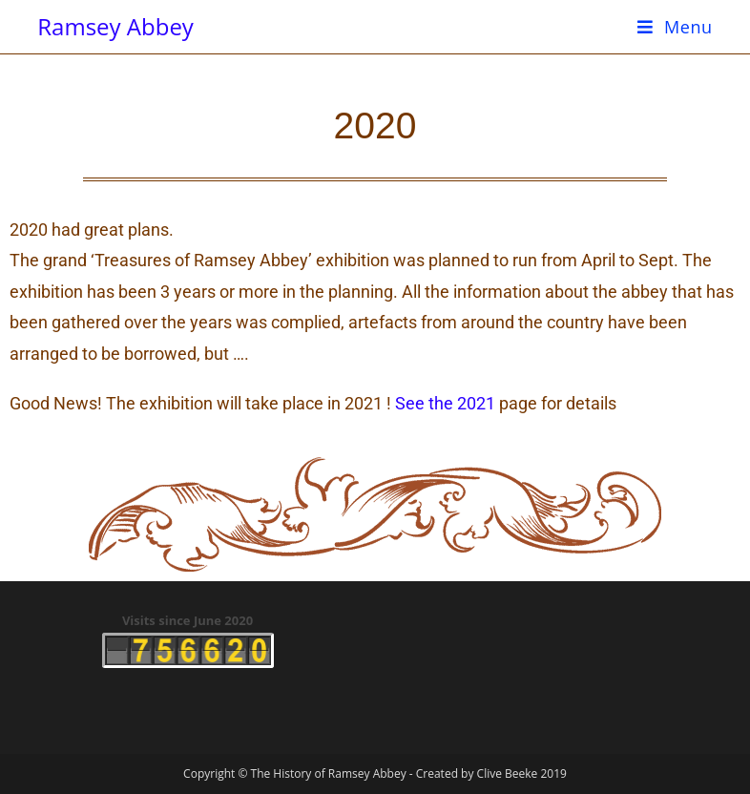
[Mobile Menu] (675, 26)
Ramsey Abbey (115, 26)
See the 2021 (445, 403)
